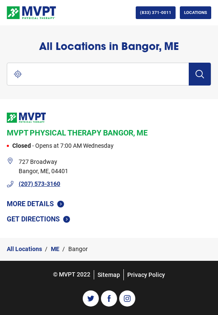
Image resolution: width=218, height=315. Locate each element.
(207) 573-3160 (39, 183)
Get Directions (42, 218)
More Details (35, 204)
